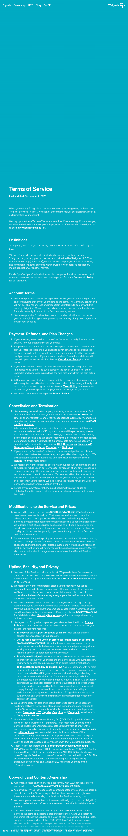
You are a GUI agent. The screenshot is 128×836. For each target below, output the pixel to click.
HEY (30, 5)
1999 (5, 830)
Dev (78, 830)
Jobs (36, 830)
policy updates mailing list (30, 227)
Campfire (51, 447)
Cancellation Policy (69, 359)
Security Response (48, 615)
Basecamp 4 (70, 444)
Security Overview (86, 612)
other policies (26, 732)
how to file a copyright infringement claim (56, 786)
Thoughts (26, 830)
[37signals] (116, 5)
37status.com (70, 578)
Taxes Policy (70, 386)
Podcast (59, 830)
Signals (7, 5)
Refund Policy (61, 393)
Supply (70, 830)
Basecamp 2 (85, 444)
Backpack (67, 447)
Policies (87, 830)
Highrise (40, 447)
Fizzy (38, 5)
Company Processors (29, 715)
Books (14, 830)
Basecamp (20, 5)
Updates (47, 830)
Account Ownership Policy (79, 277)
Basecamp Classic (24, 447)
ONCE (47, 5)
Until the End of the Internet (66, 512)
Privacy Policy (88, 729)
